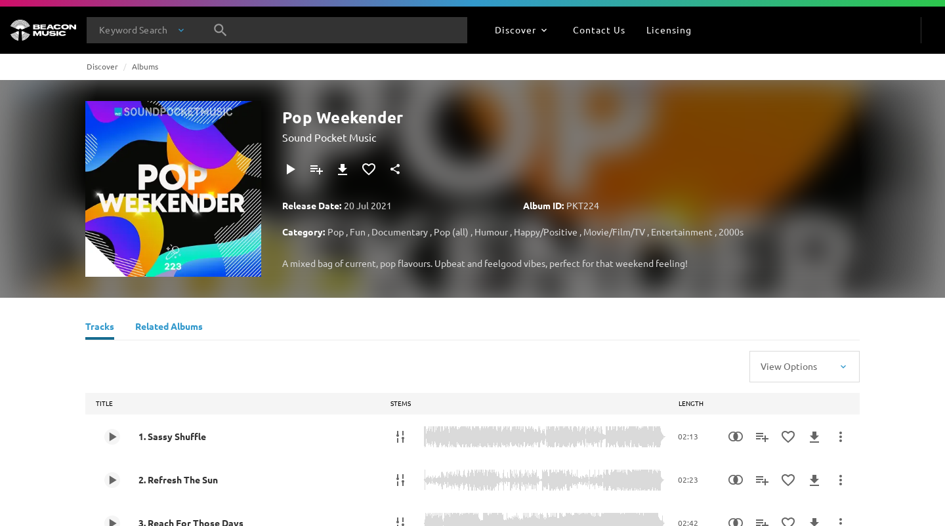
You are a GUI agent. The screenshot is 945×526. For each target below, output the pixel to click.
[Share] (395, 169)
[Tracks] (99, 328)
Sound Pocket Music (329, 137)
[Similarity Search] (736, 437)
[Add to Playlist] (316, 169)
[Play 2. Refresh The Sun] (112, 480)
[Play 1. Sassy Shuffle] (112, 437)
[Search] (220, 30)
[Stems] (400, 437)
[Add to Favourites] (369, 169)
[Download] (342, 169)
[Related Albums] (169, 328)
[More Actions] (841, 437)
